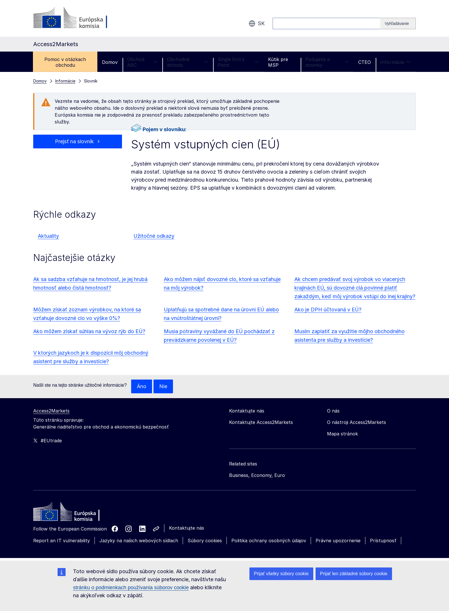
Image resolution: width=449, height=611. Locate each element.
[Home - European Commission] (74, 513)
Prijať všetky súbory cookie (281, 573)
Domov (110, 62)
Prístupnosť (383, 540)
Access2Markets (51, 411)
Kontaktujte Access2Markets (261, 422)
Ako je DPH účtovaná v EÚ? (327, 310)
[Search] (398, 23)
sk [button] (257, 23)
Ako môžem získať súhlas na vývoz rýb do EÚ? (89, 331)
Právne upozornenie (338, 540)
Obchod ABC (142, 62)
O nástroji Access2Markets (356, 422)
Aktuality (48, 236)
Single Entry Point (238, 62)
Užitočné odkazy (153, 236)
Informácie (395, 62)
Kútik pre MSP (278, 62)
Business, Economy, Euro (257, 475)
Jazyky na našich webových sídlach (138, 540)
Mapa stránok (342, 434)
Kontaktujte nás (186, 528)
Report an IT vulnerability (61, 540)
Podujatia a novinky (327, 62)
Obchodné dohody (187, 62)
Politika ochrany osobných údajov (268, 540)
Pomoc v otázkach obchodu (65, 62)
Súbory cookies (205, 540)
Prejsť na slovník (74, 141)
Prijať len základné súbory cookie (353, 573)
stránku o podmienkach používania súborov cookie (131, 587)
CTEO (364, 62)
